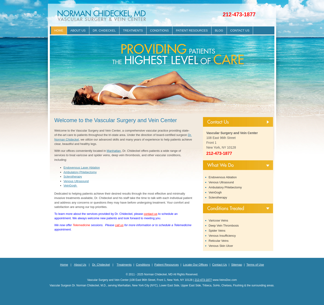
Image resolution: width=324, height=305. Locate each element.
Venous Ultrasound (76, 181)
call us (119, 225)
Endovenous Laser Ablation (82, 167)
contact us (150, 214)
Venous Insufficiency (222, 235)
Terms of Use (255, 264)
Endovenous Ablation (223, 177)
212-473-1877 (239, 14)
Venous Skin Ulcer (221, 245)
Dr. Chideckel (104, 30)
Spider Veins (217, 230)
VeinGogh (71, 185)
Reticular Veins (219, 240)
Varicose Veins (218, 220)
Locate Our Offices (195, 264)
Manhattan (114, 150)
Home (58, 30)
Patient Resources (192, 30)
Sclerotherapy (73, 176)
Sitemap (236, 264)
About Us (78, 30)
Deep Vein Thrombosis (224, 225)
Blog (219, 30)
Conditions (159, 30)
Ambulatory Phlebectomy (80, 172)
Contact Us (239, 30)
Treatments (133, 30)
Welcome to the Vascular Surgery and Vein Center (115, 120)
